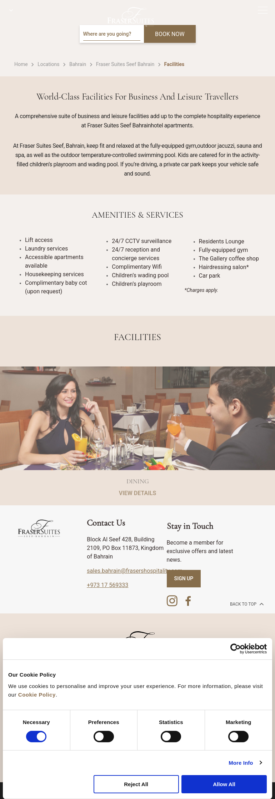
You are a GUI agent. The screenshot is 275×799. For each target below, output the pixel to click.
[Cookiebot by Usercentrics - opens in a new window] (235, 648)
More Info (241, 763)
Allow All (224, 784)
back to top (246, 603)
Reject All (136, 784)
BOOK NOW (170, 34)
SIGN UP (184, 578)
